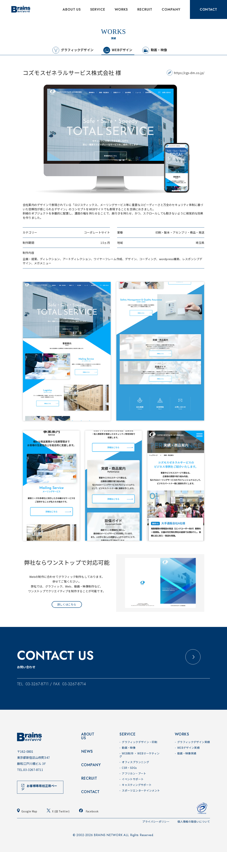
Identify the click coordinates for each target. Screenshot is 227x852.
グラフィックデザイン (72, 50)
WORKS (121, 9)
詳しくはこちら (66, 604)
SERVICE (97, 9)
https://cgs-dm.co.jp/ (189, 72)
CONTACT (208, 9)
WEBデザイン (117, 50)
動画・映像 (154, 50)
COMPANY (171, 9)
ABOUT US (72, 9)
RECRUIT (144, 9)
